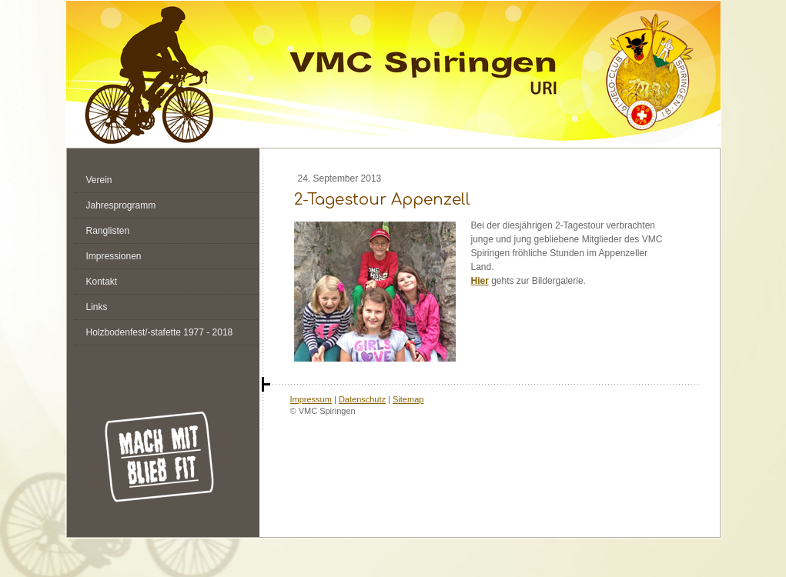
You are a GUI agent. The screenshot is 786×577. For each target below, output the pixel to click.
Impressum (311, 399)
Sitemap (408, 399)
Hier (480, 280)
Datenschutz (362, 399)
